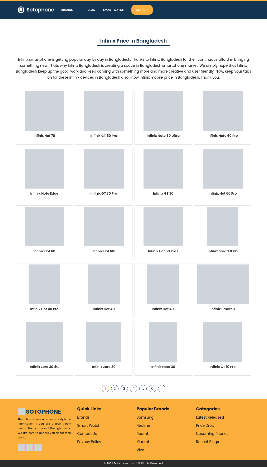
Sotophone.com (124, 463)
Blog (91, 10)
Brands (83, 417)
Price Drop (205, 425)
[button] (77, 10)
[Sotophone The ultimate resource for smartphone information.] (36, 10)
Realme (143, 425)
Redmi (142, 433)
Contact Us (87, 433)
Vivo (140, 449)
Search (142, 10)
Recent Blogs (207, 441)
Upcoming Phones (212, 433)
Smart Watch (113, 10)
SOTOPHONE (43, 411)
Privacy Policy (89, 441)
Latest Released (210, 417)
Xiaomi (143, 441)
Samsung (145, 417)
